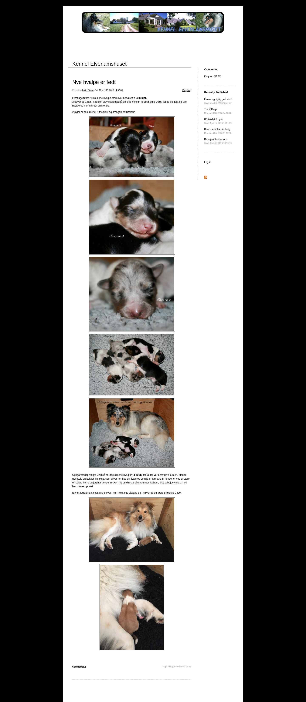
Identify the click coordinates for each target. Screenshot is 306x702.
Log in (207, 162)
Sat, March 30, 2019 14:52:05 (109, 90)
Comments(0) (79, 667)
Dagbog (186, 90)
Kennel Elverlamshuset (99, 64)
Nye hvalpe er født (94, 82)
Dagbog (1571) (212, 76)
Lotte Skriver (88, 90)
